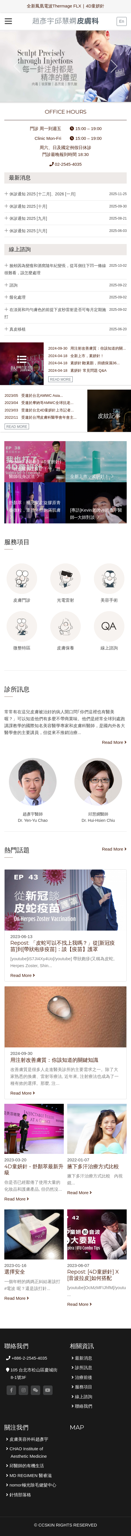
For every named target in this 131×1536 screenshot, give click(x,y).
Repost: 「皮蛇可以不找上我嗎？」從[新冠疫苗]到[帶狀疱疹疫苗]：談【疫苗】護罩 (62, 946)
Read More (114, 742)
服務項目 (83, 1386)
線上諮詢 (20, 249)
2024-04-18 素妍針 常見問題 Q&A (77, 370)
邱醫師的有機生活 (26, 1465)
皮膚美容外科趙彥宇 (28, 1439)
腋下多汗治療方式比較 (93, 1166)
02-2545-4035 (65, 164)
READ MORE (60, 380)
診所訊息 (83, 1367)
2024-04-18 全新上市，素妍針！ (76, 356)
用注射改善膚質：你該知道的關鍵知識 (54, 1060)
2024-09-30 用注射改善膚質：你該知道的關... (87, 348)
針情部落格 (19, 1494)
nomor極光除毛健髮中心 (32, 1484)
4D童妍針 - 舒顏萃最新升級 (33, 1169)
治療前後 (83, 1377)
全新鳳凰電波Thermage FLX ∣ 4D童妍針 (66, 5)
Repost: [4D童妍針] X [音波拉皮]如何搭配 (93, 1275)
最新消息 (20, 178)
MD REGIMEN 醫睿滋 (30, 1475)
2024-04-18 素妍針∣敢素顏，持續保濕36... (84, 363)
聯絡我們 (83, 1406)
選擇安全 (14, 1272)
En (121, 21)
